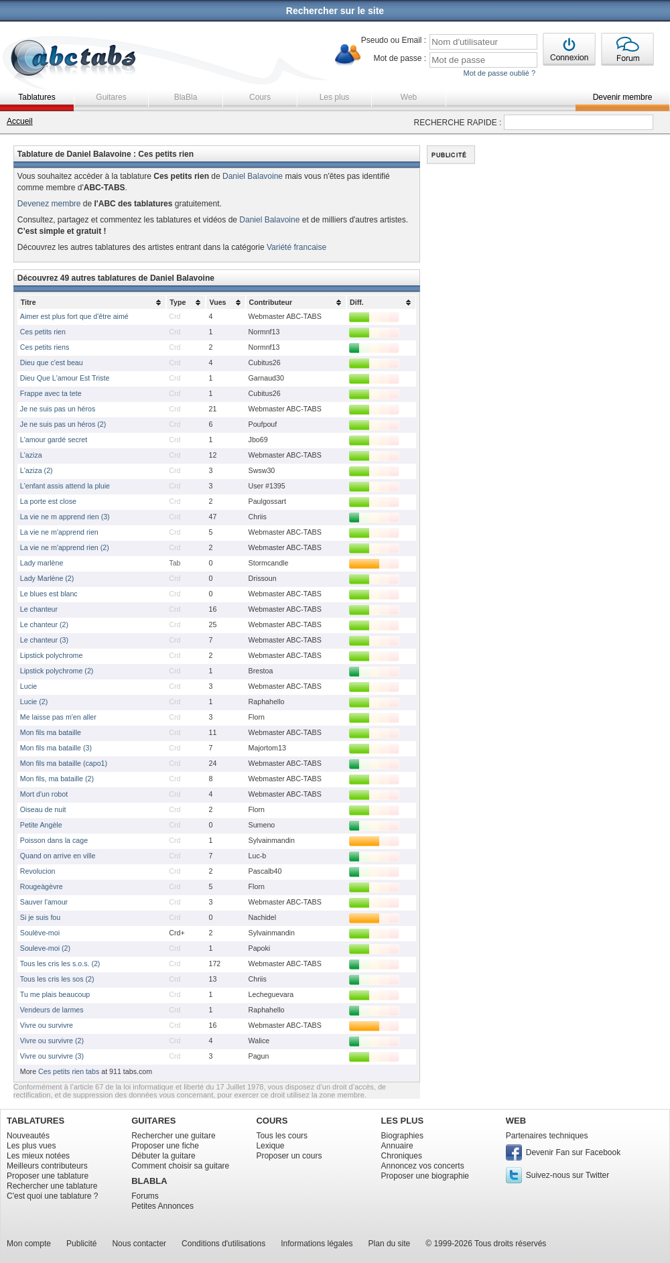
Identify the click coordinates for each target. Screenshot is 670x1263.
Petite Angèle (41, 825)
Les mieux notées (38, 1155)
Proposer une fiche (165, 1145)
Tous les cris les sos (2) (57, 979)
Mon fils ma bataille (50, 732)
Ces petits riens (44, 347)
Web (409, 97)
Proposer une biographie (425, 1176)
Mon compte (29, 1243)
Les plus (335, 97)
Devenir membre (623, 97)
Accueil (20, 121)
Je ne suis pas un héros (58, 409)
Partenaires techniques (547, 1135)
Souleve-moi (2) (45, 948)
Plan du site (389, 1243)
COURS (271, 1121)
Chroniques (401, 1155)
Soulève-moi (40, 933)
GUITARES (153, 1121)
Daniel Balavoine (252, 176)
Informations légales (316, 1243)
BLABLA (149, 1181)
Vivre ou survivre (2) (52, 1041)
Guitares (111, 97)
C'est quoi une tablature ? (52, 1196)
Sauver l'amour (44, 902)
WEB (516, 1121)
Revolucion (38, 871)
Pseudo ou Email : (393, 40)
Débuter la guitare (163, 1155)
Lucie (28, 686)
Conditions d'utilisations (223, 1243)
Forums (145, 1196)
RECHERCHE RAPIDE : (458, 122)
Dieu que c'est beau (51, 362)
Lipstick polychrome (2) (57, 671)
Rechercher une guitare (173, 1135)
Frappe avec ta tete (51, 393)
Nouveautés (28, 1135)
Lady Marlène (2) (47, 578)
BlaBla (186, 97)
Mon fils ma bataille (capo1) (63, 763)
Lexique (270, 1145)
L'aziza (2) (36, 470)
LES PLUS (402, 1121)
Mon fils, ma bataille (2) (57, 779)
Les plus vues (31, 1145)
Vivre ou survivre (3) (52, 1056)
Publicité (81, 1243)
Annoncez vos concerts (422, 1166)
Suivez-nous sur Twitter (568, 1175)
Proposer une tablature (47, 1176)
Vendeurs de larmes (52, 1010)
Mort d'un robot (44, 794)
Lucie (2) (34, 701)
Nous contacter (139, 1243)
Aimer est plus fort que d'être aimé (74, 316)
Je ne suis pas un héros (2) (63, 424)
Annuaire (397, 1145)
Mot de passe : (399, 58)
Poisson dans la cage (54, 840)
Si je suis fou (40, 917)
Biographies (402, 1135)
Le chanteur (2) (44, 624)
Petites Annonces (162, 1206)
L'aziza (31, 455)
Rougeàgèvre (41, 886)
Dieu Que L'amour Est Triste (65, 378)
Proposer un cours (289, 1155)
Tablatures (36, 97)
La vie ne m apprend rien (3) (65, 517)
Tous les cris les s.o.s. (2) (60, 963)
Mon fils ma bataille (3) (56, 748)
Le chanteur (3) (44, 640)
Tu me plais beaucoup (55, 994)
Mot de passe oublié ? (499, 73)
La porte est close (48, 501)
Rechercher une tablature (52, 1186)
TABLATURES (35, 1121)
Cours (260, 97)
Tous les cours (282, 1135)
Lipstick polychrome (51, 655)
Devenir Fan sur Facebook (573, 1152)
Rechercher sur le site (335, 10)
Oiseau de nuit (43, 809)
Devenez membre (49, 203)
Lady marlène (42, 563)
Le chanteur (39, 609)
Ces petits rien (43, 332)
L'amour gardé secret (53, 440)
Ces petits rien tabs (68, 1071)
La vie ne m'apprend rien (59, 532)
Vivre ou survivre (46, 1025)
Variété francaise (296, 247)
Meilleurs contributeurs (47, 1166)
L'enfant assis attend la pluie (65, 486)
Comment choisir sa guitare (180, 1166)
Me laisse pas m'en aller (58, 717)
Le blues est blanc (49, 594)
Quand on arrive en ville (58, 856)
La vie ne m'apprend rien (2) (64, 547)
